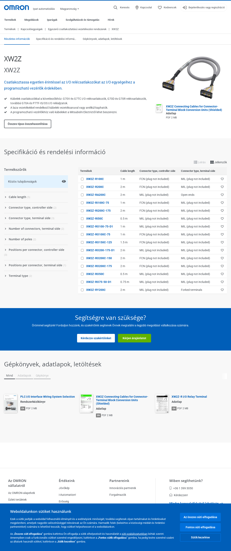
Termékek (10, 19)
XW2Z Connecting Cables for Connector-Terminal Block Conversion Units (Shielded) (194, 110)
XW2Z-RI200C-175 (98, 210)
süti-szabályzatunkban (134, 533)
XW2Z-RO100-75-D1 (99, 226)
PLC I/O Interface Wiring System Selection (47, 396)
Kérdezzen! (178, 495)
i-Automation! (67, 494)
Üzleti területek (17, 499)
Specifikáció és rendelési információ (56, 39)
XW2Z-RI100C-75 (97, 203)
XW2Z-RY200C (96, 290)
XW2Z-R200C (95, 187)
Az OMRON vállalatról (17, 483)
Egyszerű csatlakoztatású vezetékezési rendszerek (77, 29)
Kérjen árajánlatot (134, 338)
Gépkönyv (42, 376)
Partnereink (119, 480)
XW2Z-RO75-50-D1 (98, 282)
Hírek (111, 19)
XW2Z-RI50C (94, 218)
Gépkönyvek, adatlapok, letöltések (102, 39)
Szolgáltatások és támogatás (82, 19)
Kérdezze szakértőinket (96, 338)
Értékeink (67, 480)
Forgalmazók (117, 494)
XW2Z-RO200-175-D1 (100, 250)
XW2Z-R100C (95, 179)
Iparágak (52, 19)
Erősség (64, 501)
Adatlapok (24, 376)
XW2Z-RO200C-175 (99, 266)
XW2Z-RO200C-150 (99, 258)
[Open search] (122, 7)
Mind (9, 376)
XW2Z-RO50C (95, 274)
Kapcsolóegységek (32, 29)
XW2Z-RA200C (96, 195)
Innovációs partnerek (122, 488)
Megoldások (31, 19)
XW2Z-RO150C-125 (99, 242)
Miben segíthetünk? (186, 480)
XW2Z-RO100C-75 (98, 234)
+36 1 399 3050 (181, 488)
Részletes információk (17, 39)
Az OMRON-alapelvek (21, 493)
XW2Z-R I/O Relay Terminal (189, 396)
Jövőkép (64, 488)
